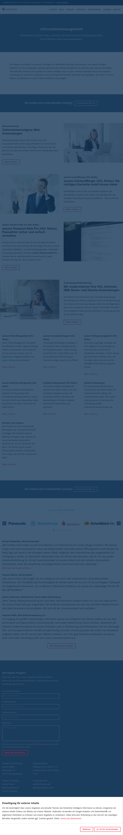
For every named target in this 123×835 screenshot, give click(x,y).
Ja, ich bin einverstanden (107, 829)
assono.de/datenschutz (70, 818)
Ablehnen (87, 829)
